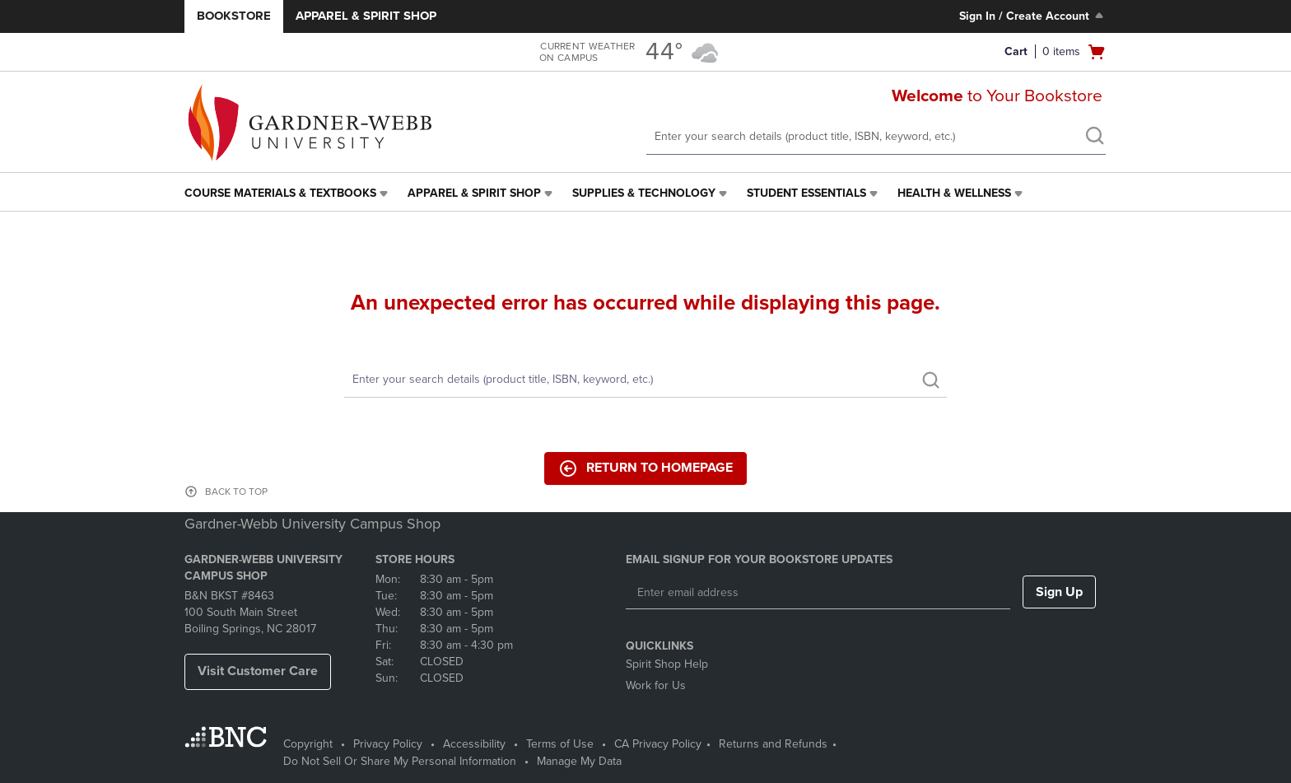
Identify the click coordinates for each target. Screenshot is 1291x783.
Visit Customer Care (258, 671)
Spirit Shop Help (667, 664)
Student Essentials (806, 193)
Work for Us (656, 685)
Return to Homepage (645, 468)
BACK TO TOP (236, 491)
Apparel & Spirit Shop (366, 15)
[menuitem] (287, 193)
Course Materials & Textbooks (280, 193)
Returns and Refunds (773, 744)
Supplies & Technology (643, 193)
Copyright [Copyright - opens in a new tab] (308, 744)
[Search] (645, 380)
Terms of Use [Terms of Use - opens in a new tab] (560, 744)
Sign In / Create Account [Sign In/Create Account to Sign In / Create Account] (1033, 15)
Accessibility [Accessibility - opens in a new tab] (474, 744)
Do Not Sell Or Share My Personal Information (399, 761)
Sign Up (1059, 592)
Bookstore (234, 15)
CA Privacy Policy (657, 744)
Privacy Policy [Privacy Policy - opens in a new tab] (387, 744)
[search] (1094, 137)
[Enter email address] (818, 592)
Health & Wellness (954, 193)
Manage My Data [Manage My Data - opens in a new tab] (579, 761)
